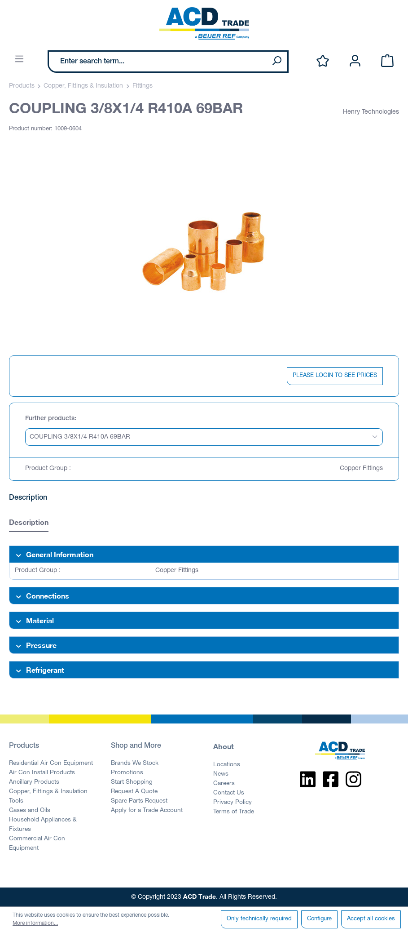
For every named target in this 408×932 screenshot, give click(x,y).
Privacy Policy (232, 802)
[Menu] (19, 59)
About (223, 746)
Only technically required (259, 919)
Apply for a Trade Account (147, 811)
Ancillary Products (34, 782)
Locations (226, 765)
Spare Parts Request (139, 801)
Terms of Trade (233, 812)
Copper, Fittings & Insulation (48, 792)
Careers (224, 784)
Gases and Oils (29, 811)
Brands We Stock (134, 763)
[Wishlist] (322, 61)
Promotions (127, 773)
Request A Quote (134, 792)
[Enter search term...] (157, 61)
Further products (50, 419)
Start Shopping (132, 782)
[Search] (276, 61)
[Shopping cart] (387, 61)
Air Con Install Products (42, 773)
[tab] (28, 523)
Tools (16, 801)
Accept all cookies (371, 919)
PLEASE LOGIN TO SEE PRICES (335, 376)
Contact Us (228, 793)
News (220, 774)
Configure (319, 919)
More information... (35, 923)
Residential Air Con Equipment (51, 763)
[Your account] (355, 61)
